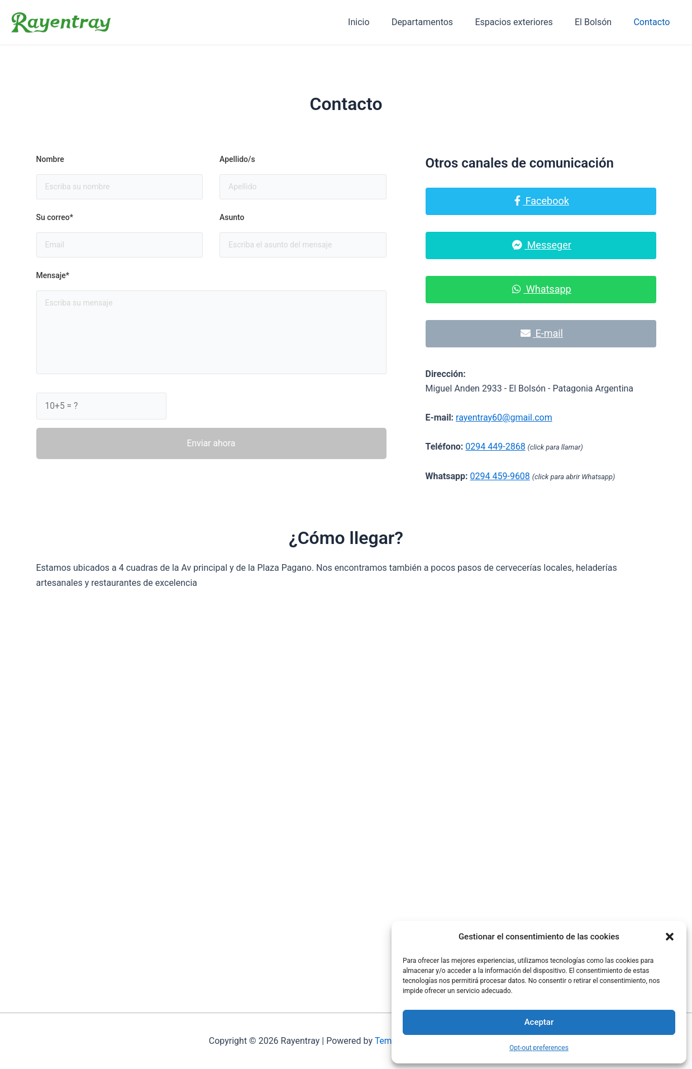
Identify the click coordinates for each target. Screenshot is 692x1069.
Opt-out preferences (539, 1048)
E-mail (542, 333)
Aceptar (539, 1022)
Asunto (232, 217)
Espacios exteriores (524, 22)
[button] (669, 936)
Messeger (541, 245)
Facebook (541, 201)
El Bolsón (599, 22)
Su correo (54, 217)
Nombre (50, 159)
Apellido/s (237, 159)
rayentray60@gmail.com (504, 417)
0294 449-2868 (495, 446)
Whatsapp (541, 289)
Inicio (377, 22)
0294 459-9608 (500, 476)
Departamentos (436, 22)
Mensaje (53, 275)
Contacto (654, 22)
